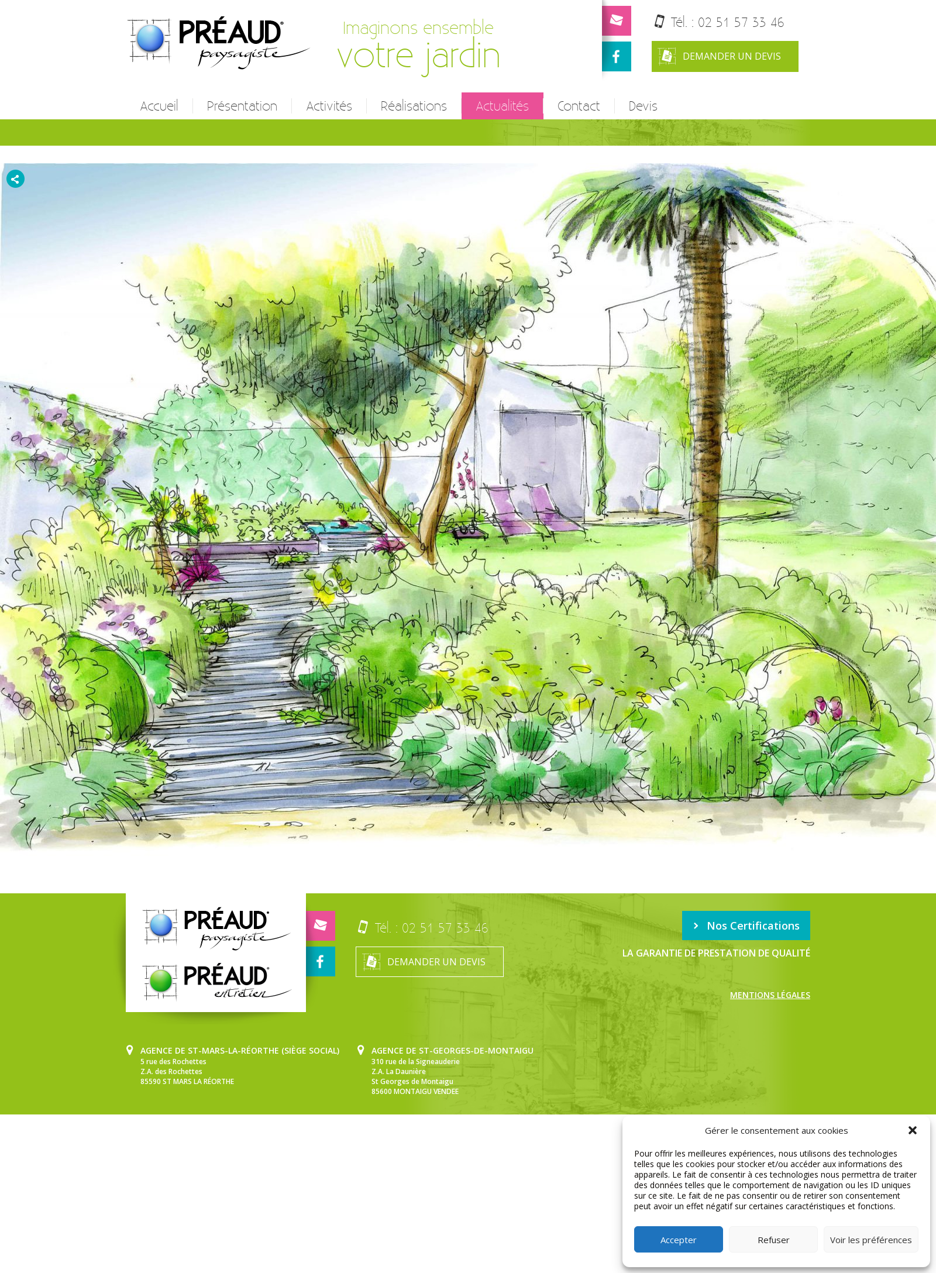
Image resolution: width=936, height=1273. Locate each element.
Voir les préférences (871, 1240)
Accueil (159, 105)
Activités (329, 105)
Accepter (678, 1240)
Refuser (774, 1240)
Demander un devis (719, 56)
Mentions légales (770, 994)
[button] (912, 1130)
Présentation (242, 105)
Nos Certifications (746, 925)
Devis (643, 105)
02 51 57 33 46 (741, 22)
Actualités (502, 105)
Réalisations (414, 105)
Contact (579, 105)
